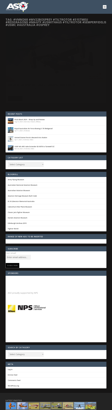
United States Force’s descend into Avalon (30, 117)
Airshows (27, 111)
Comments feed (14, 360)
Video (31, 120)
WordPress (42, 407)
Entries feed (12, 355)
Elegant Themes (21, 407)
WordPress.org (13, 366)
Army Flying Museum (16, 160)
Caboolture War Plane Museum (20, 187)
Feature (33, 102)
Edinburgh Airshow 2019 (17, 203)
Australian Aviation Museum (19, 171)
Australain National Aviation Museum (22, 165)
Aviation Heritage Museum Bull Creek (22, 176)
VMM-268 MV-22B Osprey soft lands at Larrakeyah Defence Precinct (27, 60)
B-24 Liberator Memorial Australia (21, 181)
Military (30, 65)
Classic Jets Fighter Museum (19, 192)
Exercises (27, 102)
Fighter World (13, 209)
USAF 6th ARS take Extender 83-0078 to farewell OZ (34, 126)
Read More (15, 81)
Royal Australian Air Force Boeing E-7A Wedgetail (33, 108)
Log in (10, 349)
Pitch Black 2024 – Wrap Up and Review (29, 99)
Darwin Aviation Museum (17, 198)
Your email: (11, 233)
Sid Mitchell (13, 65)
